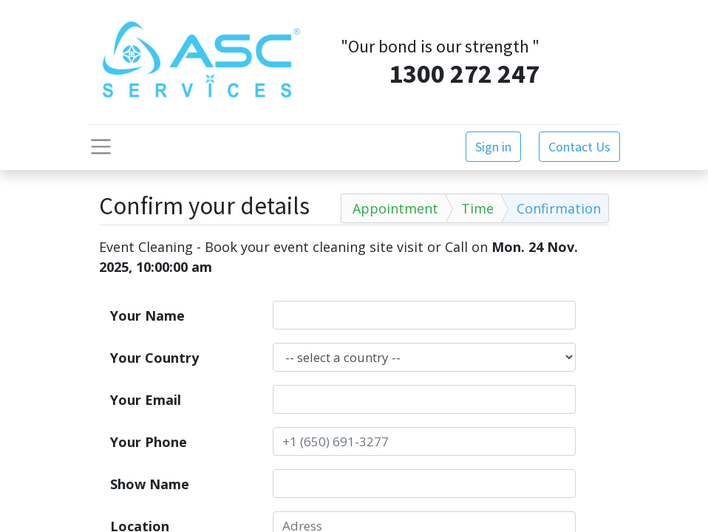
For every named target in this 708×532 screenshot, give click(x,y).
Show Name (149, 484)
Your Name (147, 315)
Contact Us (579, 146)
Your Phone (148, 442)
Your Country (154, 357)
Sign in (493, 146)
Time (477, 208)
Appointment (395, 208)
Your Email (145, 400)
